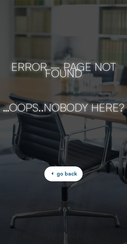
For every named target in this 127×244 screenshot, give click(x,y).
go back (67, 173)
